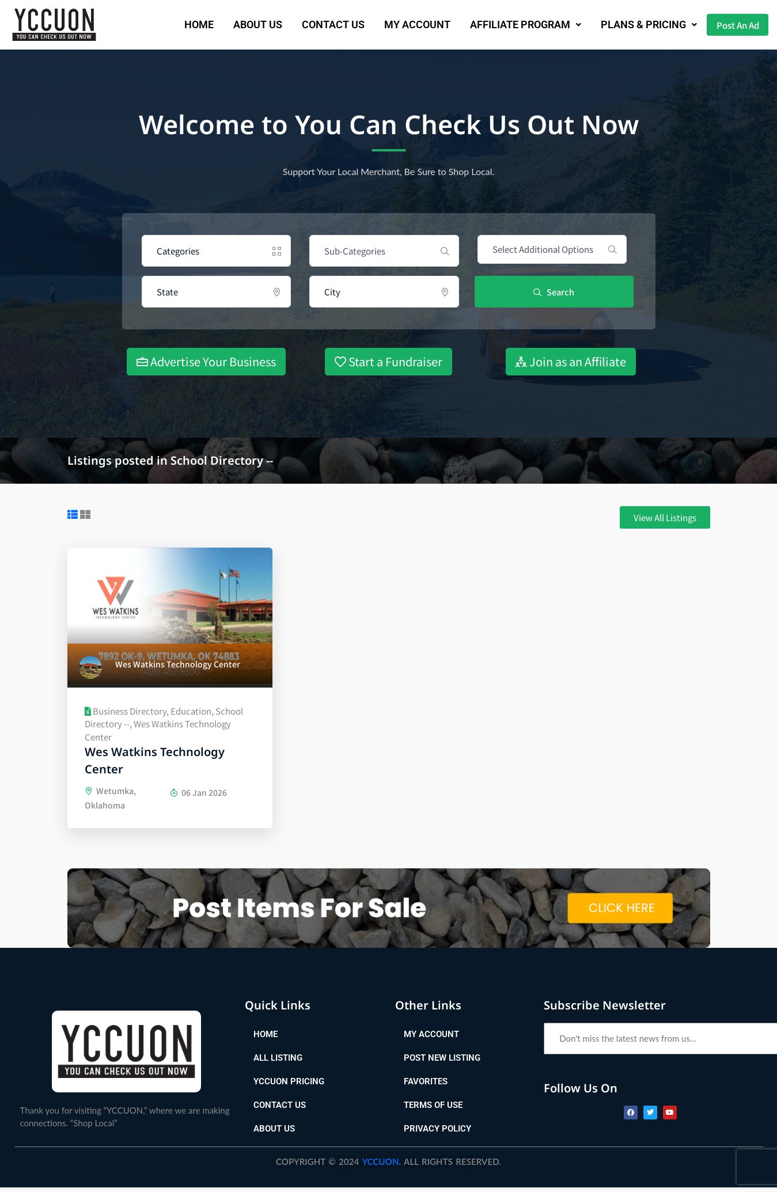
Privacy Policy (437, 1133)
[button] (510, 25)
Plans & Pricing (633, 24)
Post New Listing (442, 1062)
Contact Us (317, 24)
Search (555, 292)
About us (242, 24)
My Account (402, 24)
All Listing (277, 1062)
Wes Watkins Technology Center (155, 760)
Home (183, 24)
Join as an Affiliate (571, 361)
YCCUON (380, 1166)
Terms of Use (433, 1109)
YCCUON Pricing (288, 1086)
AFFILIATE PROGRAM (510, 24)
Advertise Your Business (206, 361)
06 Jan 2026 (198, 792)
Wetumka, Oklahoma (110, 801)
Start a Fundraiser (388, 361)
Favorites (426, 1086)
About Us (274, 1133)
